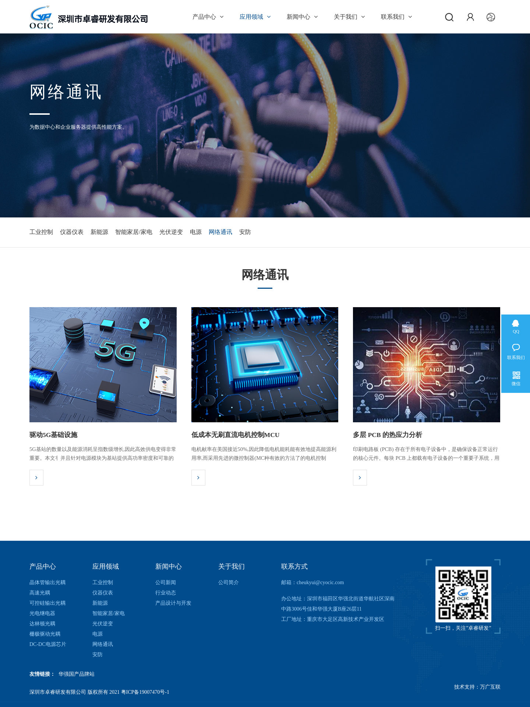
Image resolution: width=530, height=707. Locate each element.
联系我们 (396, 17)
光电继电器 (42, 613)
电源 (231, 232)
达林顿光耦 (42, 623)
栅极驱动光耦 (44, 634)
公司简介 (228, 582)
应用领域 (255, 17)
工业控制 (41, 232)
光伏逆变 (199, 232)
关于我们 (349, 17)
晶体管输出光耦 (47, 582)
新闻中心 (302, 17)
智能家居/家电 (155, 232)
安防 (295, 232)
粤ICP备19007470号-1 (145, 692)
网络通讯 (263, 232)
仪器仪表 (79, 232)
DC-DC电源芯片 (47, 644)
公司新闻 (165, 582)
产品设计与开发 (173, 603)
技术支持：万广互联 (477, 692)
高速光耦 (39, 593)
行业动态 (165, 593)
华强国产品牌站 (77, 674)
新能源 (114, 232)
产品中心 (207, 17)
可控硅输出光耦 (47, 603)
